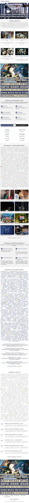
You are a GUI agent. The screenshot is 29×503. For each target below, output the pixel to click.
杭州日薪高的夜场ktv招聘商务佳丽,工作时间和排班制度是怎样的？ (11, 211)
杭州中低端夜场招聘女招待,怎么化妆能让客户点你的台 (9, 223)
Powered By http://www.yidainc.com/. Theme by (12, 501)
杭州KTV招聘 (11, 495)
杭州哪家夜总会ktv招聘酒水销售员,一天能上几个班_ (9, 235)
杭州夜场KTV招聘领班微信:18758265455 (14, 237)
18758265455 (15, 499)
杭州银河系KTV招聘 (7, 496)
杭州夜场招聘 (6, 495)
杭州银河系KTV (21, 501)
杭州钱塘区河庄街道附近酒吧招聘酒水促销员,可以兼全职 (13, 445)
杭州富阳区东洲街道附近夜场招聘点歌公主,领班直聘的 (13, 434)
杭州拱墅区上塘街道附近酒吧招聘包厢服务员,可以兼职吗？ (14, 429)
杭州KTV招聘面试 (22, 495)
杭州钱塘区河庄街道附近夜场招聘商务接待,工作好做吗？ (13, 423)
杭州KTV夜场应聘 (16, 495)
